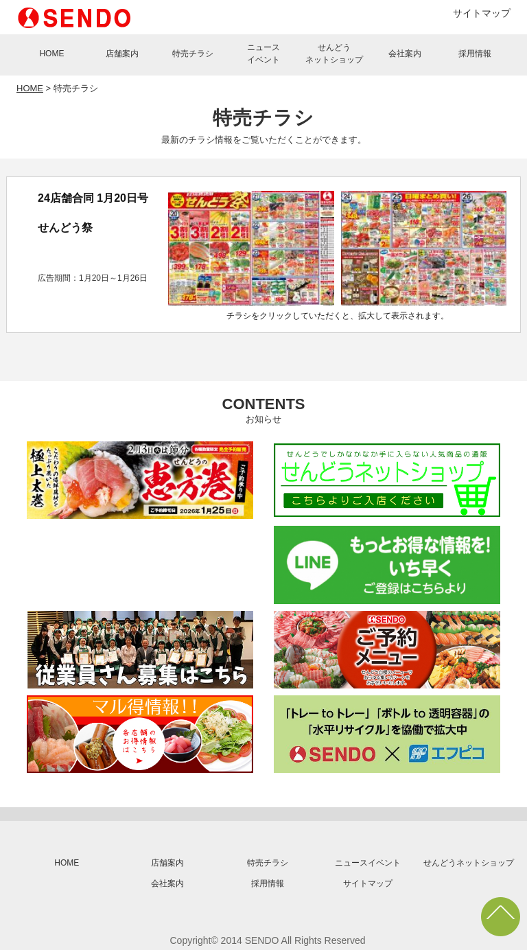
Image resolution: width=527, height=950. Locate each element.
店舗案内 (122, 53)
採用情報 (474, 53)
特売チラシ (192, 53)
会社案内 (404, 53)
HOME (51, 53)
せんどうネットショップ (334, 54)
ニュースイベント (263, 54)
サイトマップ (482, 13)
